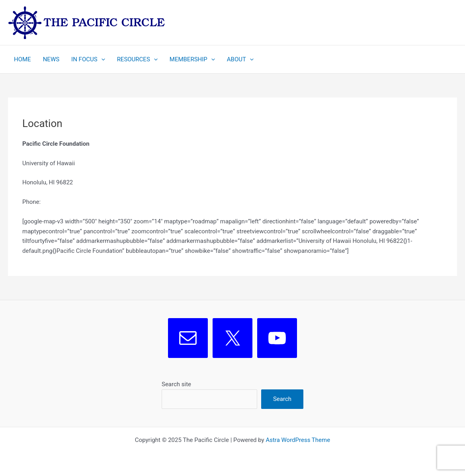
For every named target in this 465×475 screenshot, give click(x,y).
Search (282, 399)
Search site (176, 384)
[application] (101, 59)
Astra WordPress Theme (298, 440)
